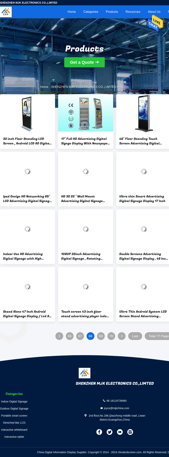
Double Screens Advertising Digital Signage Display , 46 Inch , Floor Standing (143, 256)
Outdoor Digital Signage (14, 408)
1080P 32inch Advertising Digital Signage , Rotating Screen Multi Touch (80, 256)
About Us (154, 11)
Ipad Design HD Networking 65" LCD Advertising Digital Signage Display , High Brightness (27, 198)
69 (101, 336)
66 (70, 336)
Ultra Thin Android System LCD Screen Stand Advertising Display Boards (143, 314)
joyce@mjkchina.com (116, 408)
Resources (133, 11)
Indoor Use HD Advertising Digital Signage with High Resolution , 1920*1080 (23, 256)
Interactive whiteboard (14, 429)
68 (90, 336)
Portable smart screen (14, 415)
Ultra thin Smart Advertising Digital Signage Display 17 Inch (142, 198)
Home (72, 11)
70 (111, 336)
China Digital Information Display (56, 452)
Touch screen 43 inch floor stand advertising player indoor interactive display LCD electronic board (85, 314)
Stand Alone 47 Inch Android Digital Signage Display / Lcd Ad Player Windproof (27, 314)
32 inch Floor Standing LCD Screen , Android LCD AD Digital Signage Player (26, 141)
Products (112, 11)
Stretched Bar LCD (14, 422)
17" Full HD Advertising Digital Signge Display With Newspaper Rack (85, 141)
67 (80, 336)
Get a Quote (82, 62)
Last (135, 336)
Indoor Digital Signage (14, 401)
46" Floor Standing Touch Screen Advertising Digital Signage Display (139, 141)
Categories (90, 11)
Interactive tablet (14, 436)
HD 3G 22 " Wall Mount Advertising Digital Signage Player (82, 198)
